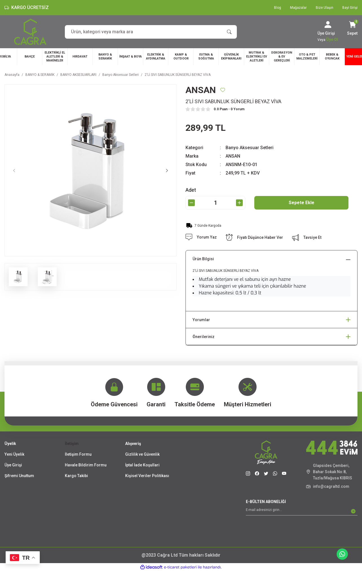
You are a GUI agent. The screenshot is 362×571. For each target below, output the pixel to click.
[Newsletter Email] (301, 511)
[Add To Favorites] (222, 90)
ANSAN (233, 156)
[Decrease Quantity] (191, 202)
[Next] (167, 170)
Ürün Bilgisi (203, 259)
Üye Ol (332, 39)
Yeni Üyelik (14, 454)
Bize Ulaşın (324, 8)
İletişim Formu (78, 454)
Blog (277, 8)
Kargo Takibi (76, 475)
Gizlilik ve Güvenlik (142, 454)
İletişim (72, 443)
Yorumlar (201, 320)
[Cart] (352, 28)
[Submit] (353, 511)
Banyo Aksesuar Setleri (249, 147)
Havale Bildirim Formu (86, 465)
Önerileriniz (204, 336)
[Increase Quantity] (239, 202)
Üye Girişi (13, 465)
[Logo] (30, 32)
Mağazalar (298, 8)
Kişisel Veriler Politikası (147, 475)
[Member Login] (328, 24)
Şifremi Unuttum (19, 475)
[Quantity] (215, 202)
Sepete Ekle (301, 202)
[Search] (151, 32)
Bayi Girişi (349, 8)
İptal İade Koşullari (142, 465)
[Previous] (14, 170)
